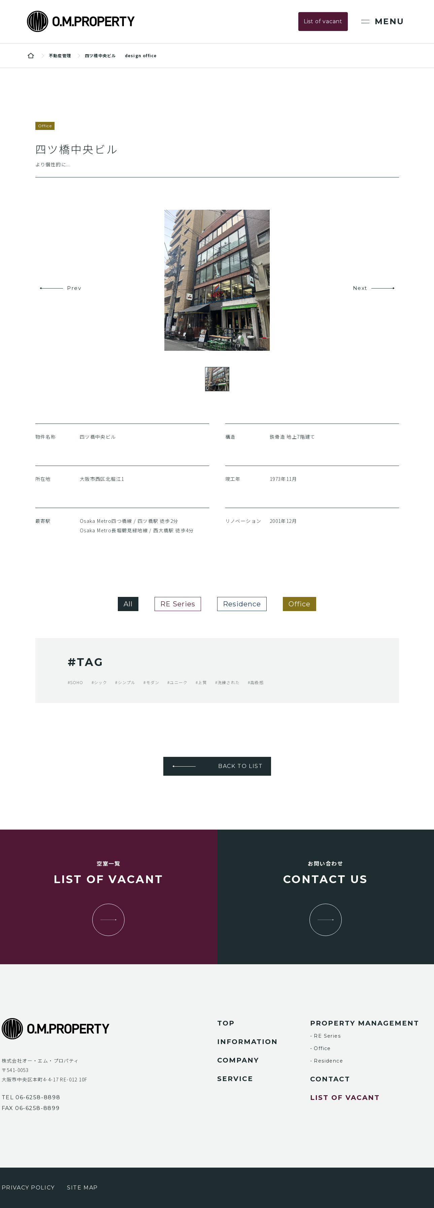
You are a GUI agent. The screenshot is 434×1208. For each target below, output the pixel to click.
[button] (61, 288)
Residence (242, 604)
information (247, 1042)
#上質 (201, 682)
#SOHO (76, 682)
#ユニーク (177, 682)
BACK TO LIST (240, 766)
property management (364, 1023)
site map (82, 1187)
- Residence (326, 1061)
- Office (320, 1048)
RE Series (177, 604)
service (235, 1079)
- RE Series (325, 1036)
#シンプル (125, 682)
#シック (99, 682)
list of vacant (345, 1098)
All (128, 604)
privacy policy (28, 1187)
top (226, 1023)
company (238, 1060)
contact (330, 1079)
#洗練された (227, 682)
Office (299, 604)
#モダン (151, 682)
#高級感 (256, 682)
